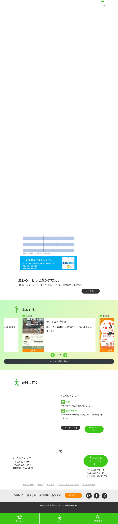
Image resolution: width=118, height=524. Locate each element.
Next (64, 354)
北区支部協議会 (88, 484)
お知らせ (56, 495)
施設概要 (43, 495)
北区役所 (50, 484)
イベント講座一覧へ (59, 361)
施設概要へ (91, 291)
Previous (51, 354)
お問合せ (73, 495)
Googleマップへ (94, 429)
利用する (19, 495)
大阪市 (40, 484)
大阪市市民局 (28, 484)
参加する (31, 495)
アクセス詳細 (71, 427)
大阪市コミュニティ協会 (68, 484)
